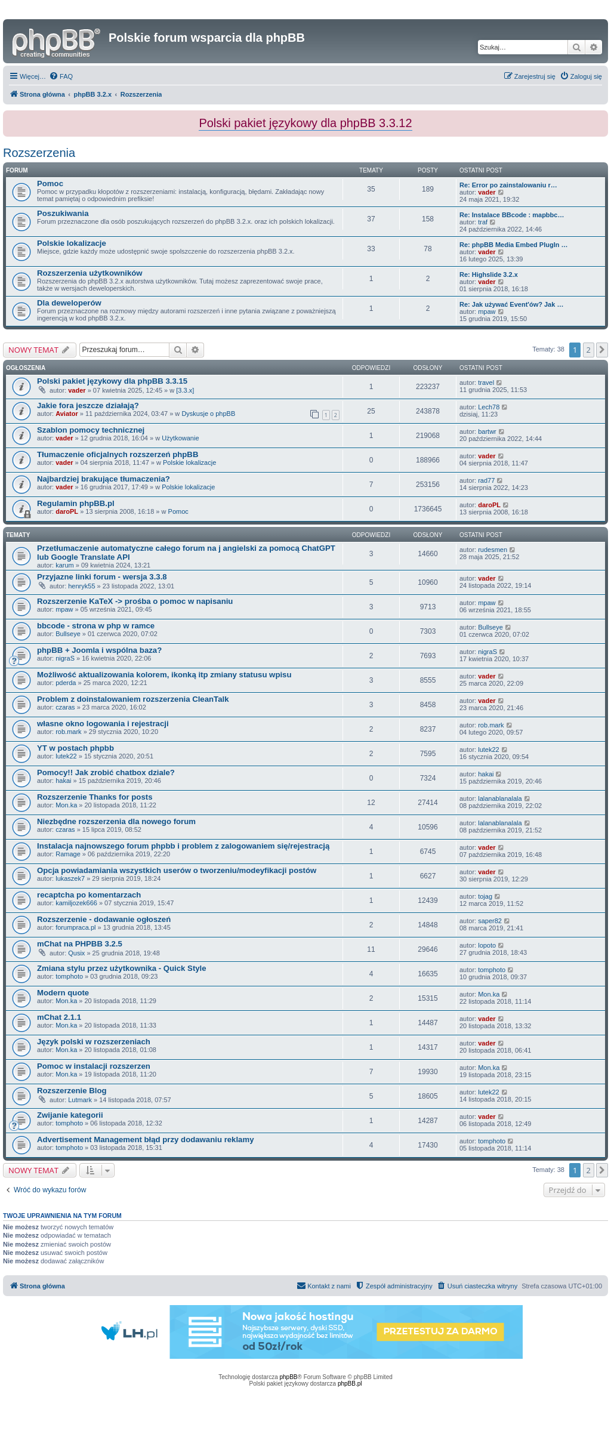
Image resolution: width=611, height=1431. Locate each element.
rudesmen (492, 549)
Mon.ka (66, 805)
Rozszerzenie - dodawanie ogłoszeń (104, 919)
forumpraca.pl (75, 927)
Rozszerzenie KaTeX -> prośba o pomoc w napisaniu (135, 601)
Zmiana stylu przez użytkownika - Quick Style (121, 968)
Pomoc (50, 183)
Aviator (66, 413)
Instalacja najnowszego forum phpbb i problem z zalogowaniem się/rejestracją (183, 845)
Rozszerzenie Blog (72, 1090)
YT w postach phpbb (75, 748)
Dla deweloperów (69, 302)
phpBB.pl (350, 1383)
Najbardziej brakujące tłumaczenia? (103, 478)
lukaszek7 (70, 878)
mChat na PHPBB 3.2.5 (79, 943)
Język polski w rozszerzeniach (93, 1041)
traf (482, 222)
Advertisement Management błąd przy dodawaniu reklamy (145, 1139)
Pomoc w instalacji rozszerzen (93, 1066)
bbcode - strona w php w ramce (96, 625)
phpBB (289, 1377)
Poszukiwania (62, 213)
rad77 (486, 480)
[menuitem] (61, 76)
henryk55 (81, 586)
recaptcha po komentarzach (89, 894)
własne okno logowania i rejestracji (103, 723)
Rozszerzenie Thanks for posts (94, 796)
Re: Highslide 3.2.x (488, 274)
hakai (63, 780)
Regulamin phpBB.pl (76, 503)
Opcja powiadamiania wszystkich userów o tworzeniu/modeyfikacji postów (176, 870)
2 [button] (589, 349)
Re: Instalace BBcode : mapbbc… (511, 214)
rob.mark (68, 731)
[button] (602, 350)
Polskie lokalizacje (71, 243)
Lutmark (80, 1099)
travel (486, 382)
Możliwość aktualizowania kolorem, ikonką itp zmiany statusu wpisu (164, 674)
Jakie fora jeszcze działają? (88, 405)
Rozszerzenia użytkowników (90, 273)
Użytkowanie (180, 438)
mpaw (486, 311)
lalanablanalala (499, 798)
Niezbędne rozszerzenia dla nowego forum (116, 821)
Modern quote (63, 992)
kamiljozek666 (76, 902)
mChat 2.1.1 (59, 1017)
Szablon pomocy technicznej (90, 429)
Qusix (76, 953)
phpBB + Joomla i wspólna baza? (99, 650)
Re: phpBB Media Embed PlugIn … (513, 244)
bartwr (487, 431)
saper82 (490, 920)
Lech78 (488, 407)
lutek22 (65, 756)
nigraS (65, 658)
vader (486, 192)
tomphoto (69, 976)
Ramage (68, 854)
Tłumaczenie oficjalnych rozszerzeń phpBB (117, 454)
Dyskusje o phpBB (208, 413)
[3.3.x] (185, 390)
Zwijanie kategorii (70, 1115)
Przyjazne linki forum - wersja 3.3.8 (102, 576)
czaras (65, 707)
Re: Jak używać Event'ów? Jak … (511, 304)
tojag (485, 896)
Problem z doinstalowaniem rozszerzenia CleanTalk (133, 699)
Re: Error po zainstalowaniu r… (508, 185)
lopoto (487, 945)
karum (64, 565)
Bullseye (68, 633)
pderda (65, 682)
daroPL (66, 511)
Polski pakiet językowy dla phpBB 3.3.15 (112, 381)
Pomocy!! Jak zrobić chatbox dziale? (106, 772)
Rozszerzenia (39, 152)
